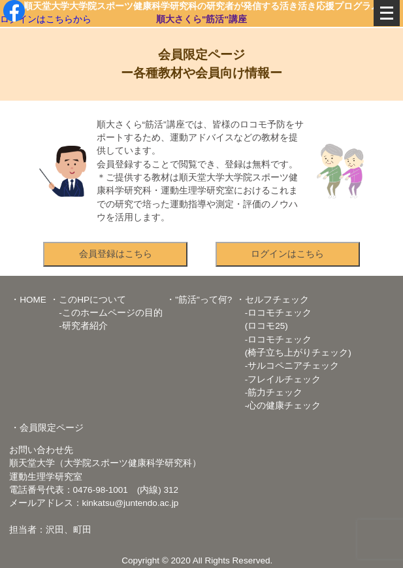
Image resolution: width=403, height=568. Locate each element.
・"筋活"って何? (199, 300)
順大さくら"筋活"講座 (201, 19)
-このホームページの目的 (106, 313)
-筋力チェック (269, 392)
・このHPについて (88, 300)
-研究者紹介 (79, 326)
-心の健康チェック (278, 405)
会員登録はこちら (115, 254)
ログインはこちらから (45, 19)
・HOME (28, 300)
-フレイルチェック (278, 379)
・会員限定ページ (47, 428)
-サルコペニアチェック (288, 366)
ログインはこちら (287, 254)
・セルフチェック (272, 300)
